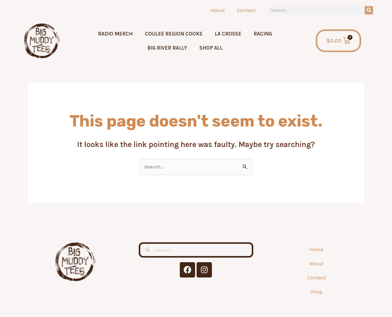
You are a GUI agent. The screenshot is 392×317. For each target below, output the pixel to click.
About (218, 10)
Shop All (211, 48)
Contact (246, 10)
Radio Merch (115, 34)
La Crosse (228, 34)
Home (316, 249)
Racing (263, 34)
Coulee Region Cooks (173, 34)
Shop (316, 292)
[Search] (369, 10)
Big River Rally (167, 48)
